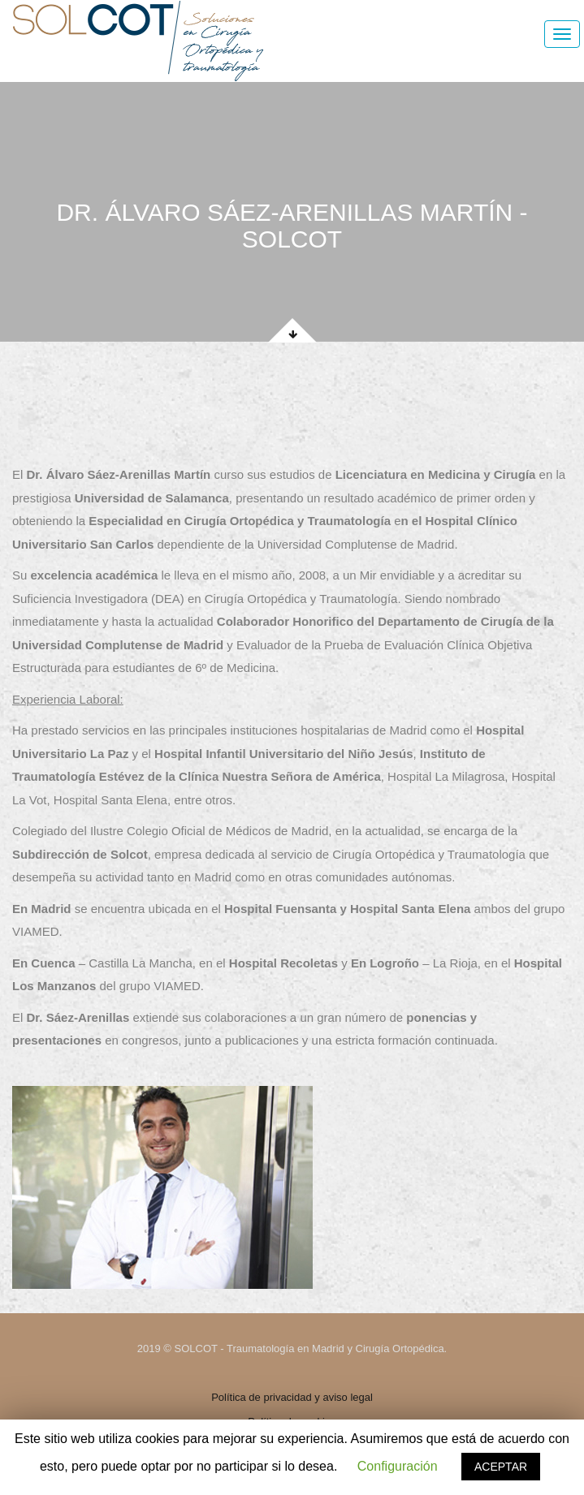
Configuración (397, 1466)
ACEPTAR (500, 1466)
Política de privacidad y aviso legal (292, 1397)
